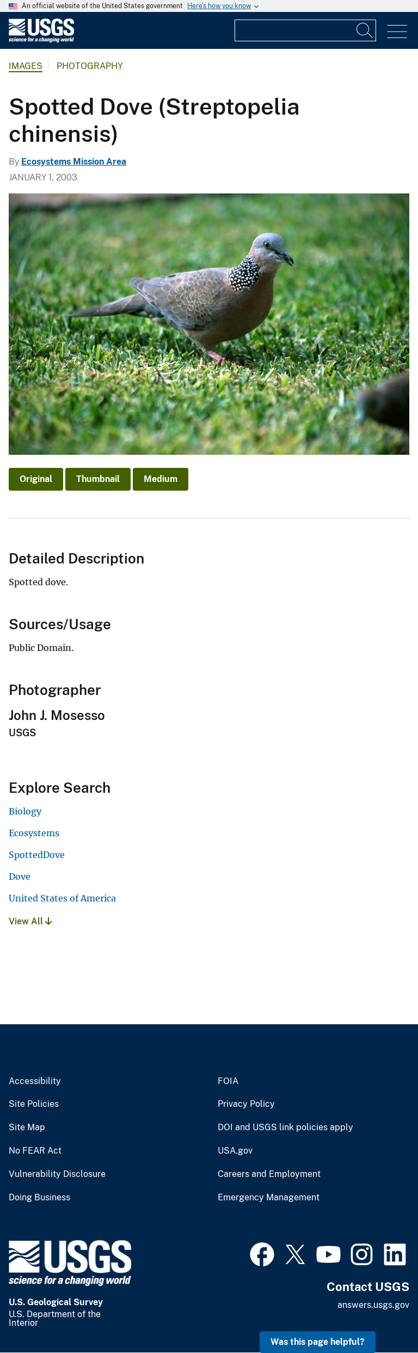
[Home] (41, 40)
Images (25, 66)
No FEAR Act (35, 1151)
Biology (25, 811)
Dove (19, 876)
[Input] (305, 30)
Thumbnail (98, 479)
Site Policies (34, 1104)
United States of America (62, 898)
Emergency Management (268, 1197)
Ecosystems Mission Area (73, 161)
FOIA (228, 1081)
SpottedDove (37, 854)
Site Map (27, 1127)
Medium (160, 479)
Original (36, 479)
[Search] (365, 30)
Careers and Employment (269, 1174)
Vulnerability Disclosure (57, 1174)
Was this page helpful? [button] (318, 1342)
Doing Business (39, 1197)
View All (30, 921)
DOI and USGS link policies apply (285, 1127)
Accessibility (35, 1081)
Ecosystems (34, 833)
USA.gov (235, 1151)
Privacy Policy (246, 1104)
